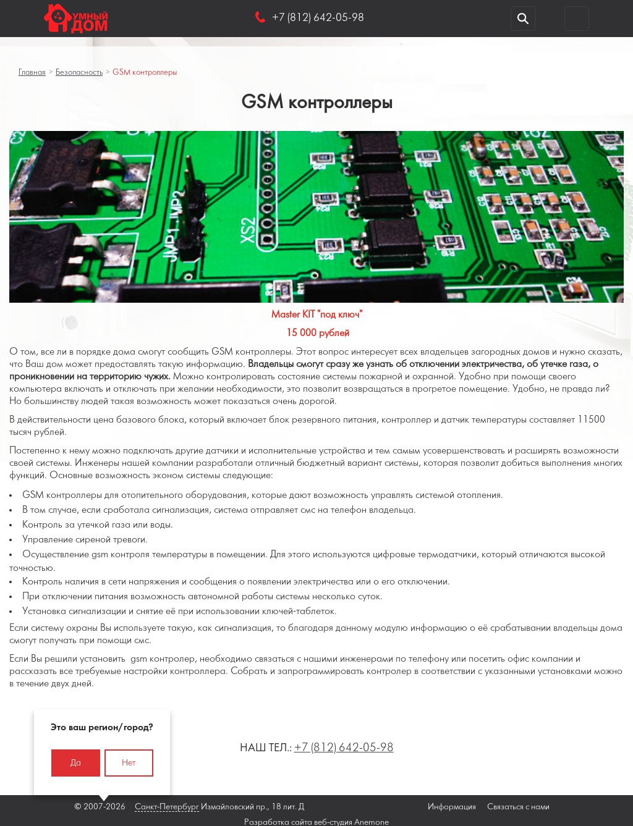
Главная (32, 73)
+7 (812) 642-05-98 (344, 748)
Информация (452, 807)
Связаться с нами (518, 807)
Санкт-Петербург (167, 807)
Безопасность (79, 73)
